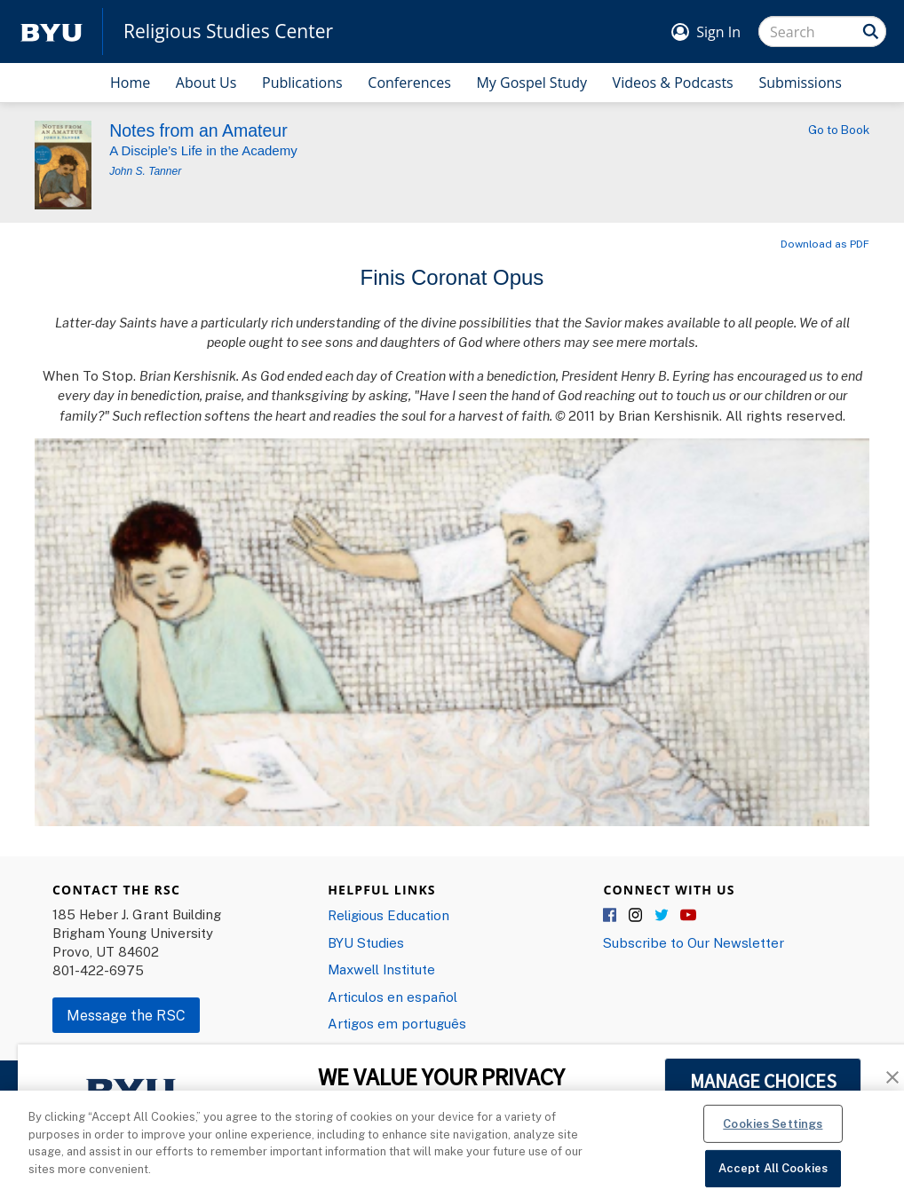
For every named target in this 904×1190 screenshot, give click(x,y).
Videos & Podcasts (673, 82)
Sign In (718, 32)
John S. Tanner (145, 171)
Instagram (637, 916)
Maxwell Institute (381, 969)
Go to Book (838, 129)
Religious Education (388, 915)
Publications (302, 82)
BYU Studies (366, 942)
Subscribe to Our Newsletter (693, 942)
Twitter (662, 916)
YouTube (688, 916)
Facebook (611, 916)
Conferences (409, 82)
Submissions (800, 82)
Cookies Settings (772, 1132)
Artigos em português (397, 1023)
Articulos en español (392, 997)
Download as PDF (825, 243)
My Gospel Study (531, 82)
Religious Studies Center (228, 31)
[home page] (51, 31)
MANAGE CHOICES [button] (763, 1080)
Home (130, 82)
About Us (206, 82)
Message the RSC (126, 1015)
